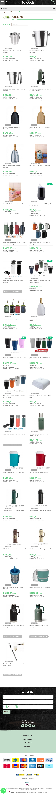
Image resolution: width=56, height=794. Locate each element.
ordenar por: (7, 24)
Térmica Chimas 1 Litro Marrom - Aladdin (14, 549)
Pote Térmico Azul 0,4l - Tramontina (39, 165)
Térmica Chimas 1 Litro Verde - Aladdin (14, 510)
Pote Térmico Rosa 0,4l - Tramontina (13, 204)
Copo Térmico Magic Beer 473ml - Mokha (14, 357)
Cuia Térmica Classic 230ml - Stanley (13, 319)
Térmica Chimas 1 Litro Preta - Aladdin (40, 510)
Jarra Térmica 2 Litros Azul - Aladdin (13, 472)
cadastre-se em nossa (27, 690)
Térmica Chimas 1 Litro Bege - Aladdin (40, 549)
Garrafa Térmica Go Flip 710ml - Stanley (14, 434)
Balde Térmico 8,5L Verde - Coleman (39, 587)
